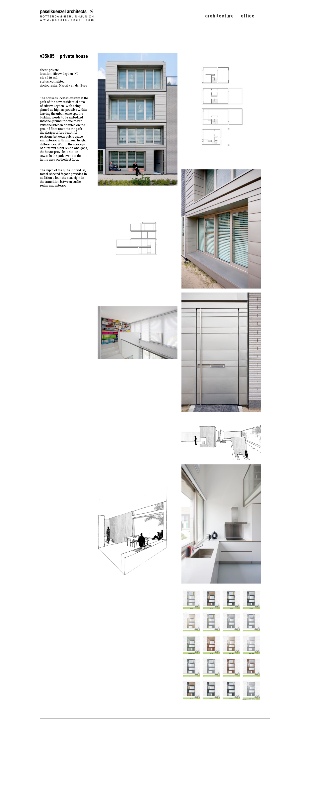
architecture (219, 16)
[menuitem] (221, 15)
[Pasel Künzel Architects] (67, 15)
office (248, 16)
